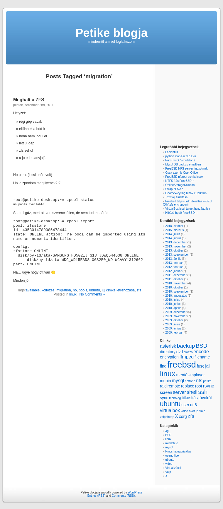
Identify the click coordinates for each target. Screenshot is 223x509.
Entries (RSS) (96, 495)
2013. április (173, 258)
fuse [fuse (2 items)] (201, 366)
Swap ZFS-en (174, 189)
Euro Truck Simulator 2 (180, 160)
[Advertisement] (177, 105)
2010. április (173, 308)
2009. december (175, 312)
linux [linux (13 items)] (167, 374)
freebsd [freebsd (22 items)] (181, 364)
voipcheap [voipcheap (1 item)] (167, 417)
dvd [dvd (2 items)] (179, 351)
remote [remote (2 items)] (174, 386)
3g (166, 431)
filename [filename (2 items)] (202, 357)
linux (73, 294)
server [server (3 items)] (179, 392)
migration (63, 290)
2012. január (173, 271)
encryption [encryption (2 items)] (169, 357)
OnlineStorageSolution (180, 185)
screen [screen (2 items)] (166, 392)
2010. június (173, 303)
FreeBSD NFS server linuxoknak (186, 168)
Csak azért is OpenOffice (181, 172)
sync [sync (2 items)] (164, 397)
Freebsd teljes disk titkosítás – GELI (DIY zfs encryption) (187, 203)
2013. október (174, 250)
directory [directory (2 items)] (167, 351)
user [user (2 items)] (185, 404)
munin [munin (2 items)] (165, 380)
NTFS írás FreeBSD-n (179, 180)
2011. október (174, 279)
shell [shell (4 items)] (192, 392)
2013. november (175, 246)
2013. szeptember (177, 254)
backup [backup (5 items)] (186, 346)
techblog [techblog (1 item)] (175, 398)
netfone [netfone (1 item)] (190, 381)
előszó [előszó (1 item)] (188, 352)
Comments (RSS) (123, 495)
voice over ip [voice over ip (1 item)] (189, 411)
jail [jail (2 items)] (207, 366)
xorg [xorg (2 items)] (183, 416)
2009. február (174, 332)
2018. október (174, 226)
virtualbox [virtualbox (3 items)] (170, 410)
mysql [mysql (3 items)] (178, 380)
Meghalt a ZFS (28, 99)
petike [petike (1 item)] (207, 381)
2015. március (174, 230)
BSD (168, 435)
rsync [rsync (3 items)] (208, 385)
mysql (169, 447)
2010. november (175, 283)
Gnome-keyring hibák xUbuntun (186, 193)
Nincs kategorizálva (178, 451)
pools (83, 290)
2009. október (174, 320)
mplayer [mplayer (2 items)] (197, 375)
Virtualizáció (173, 467)
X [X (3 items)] (176, 416)
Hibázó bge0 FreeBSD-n (181, 212)
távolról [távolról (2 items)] (205, 397)
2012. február (174, 267)
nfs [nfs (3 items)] (199, 380)
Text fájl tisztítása (176, 197)
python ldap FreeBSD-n (180, 156)
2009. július (172, 324)
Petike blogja (111, 32)
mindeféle (171, 443)
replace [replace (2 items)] (187, 386)
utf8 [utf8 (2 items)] (193, 404)
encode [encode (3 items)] (201, 351)
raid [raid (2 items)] (163, 386)
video (168, 463)
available (33, 290)
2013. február (174, 262)
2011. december (175, 275)
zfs (139, 290)
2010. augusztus (176, 295)
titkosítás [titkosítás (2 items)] (190, 397)
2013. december (175, 242)
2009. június (173, 328)
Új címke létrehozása (118, 290)
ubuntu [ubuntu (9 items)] (170, 404)
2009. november (175, 316)
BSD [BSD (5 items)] (201, 346)
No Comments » (92, 294)
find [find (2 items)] (163, 366)
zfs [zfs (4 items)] (190, 416)
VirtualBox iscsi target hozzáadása (187, 208)
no (75, 290)
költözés (48, 290)
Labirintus (171, 152)
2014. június (173, 238)
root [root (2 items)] (198, 386)
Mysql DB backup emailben (183, 164)
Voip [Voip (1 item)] (202, 411)
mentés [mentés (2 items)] (182, 375)
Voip (168, 472)
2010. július (172, 299)
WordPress (135, 492)
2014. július (172, 234)
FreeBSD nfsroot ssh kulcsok (184, 176)
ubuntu (94, 290)
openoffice (172, 455)
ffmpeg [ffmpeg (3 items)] (187, 356)
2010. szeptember (177, 291)
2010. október (174, 287)
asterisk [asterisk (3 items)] (168, 346)
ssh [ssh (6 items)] (203, 392)
